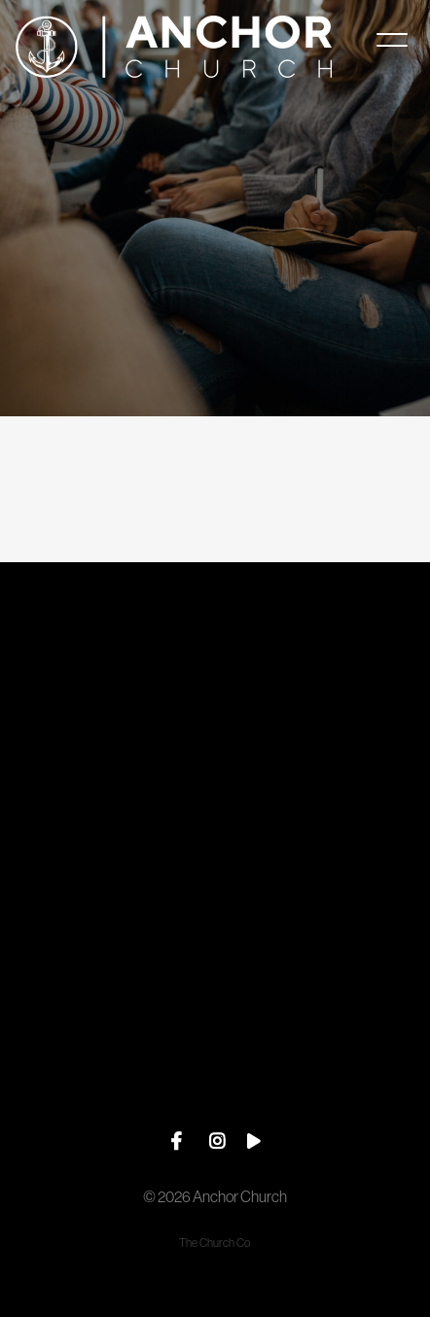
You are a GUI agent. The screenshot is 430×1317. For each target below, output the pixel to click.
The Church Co (214, 1242)
